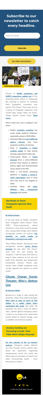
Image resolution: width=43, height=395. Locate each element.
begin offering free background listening (23, 189)
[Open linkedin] (27, 385)
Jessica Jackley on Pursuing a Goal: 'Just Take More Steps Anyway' (20, 331)
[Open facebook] (16, 385)
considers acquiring (25, 130)
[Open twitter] (20, 385)
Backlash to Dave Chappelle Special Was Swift (19, 203)
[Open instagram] (23, 385)
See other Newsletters (21, 61)
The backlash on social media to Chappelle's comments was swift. (21, 236)
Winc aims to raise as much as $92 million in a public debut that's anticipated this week (21, 303)
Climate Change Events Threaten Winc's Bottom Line (21, 280)
